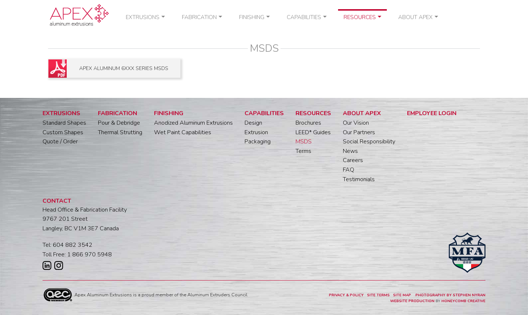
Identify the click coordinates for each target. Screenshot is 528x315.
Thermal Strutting (120, 132)
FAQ (348, 170)
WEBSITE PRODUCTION (412, 301)
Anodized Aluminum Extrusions (193, 123)
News (350, 151)
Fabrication (199, 17)
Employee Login (431, 113)
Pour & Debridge (119, 123)
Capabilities (304, 17)
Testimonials (359, 179)
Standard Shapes (64, 123)
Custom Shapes (63, 132)
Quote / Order (60, 142)
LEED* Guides (313, 132)
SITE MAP (402, 295)
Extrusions (143, 17)
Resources (360, 17)
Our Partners (359, 132)
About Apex (415, 17)
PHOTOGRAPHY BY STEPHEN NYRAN (450, 295)
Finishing (251, 17)
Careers (353, 160)
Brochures (308, 123)
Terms (303, 151)
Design (253, 123)
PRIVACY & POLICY (346, 295)
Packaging (258, 142)
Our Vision (356, 123)
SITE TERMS (378, 295)
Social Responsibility (369, 142)
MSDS (304, 142)
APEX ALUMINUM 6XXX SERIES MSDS (123, 68)
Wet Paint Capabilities (182, 132)
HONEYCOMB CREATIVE (463, 301)
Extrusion (256, 132)
